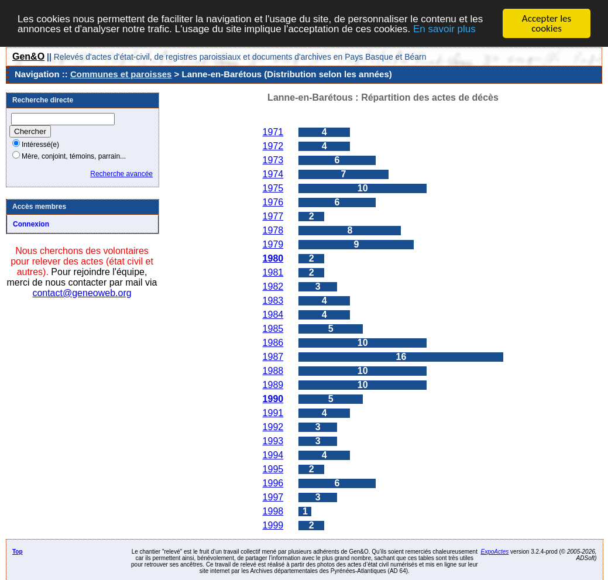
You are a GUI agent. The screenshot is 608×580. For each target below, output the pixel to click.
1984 (273, 315)
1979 (273, 244)
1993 (273, 441)
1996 (273, 483)
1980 (273, 258)
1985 (273, 329)
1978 (273, 230)
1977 (273, 216)
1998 (273, 511)
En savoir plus (444, 28)
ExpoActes (495, 551)
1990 (273, 399)
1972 (273, 146)
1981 (273, 272)
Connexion (31, 224)
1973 (273, 160)
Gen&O (28, 56)
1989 (273, 385)
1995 (273, 469)
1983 (273, 301)
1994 (273, 455)
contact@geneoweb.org (81, 293)
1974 (273, 174)
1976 (273, 202)
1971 (273, 132)
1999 (273, 525)
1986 (273, 343)
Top (17, 551)
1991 (273, 413)
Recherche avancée (121, 174)
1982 (273, 286)
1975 (273, 188)
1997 (273, 497)
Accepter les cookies (546, 23)
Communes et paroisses (120, 74)
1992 (273, 427)
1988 (273, 371)
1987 (273, 357)
